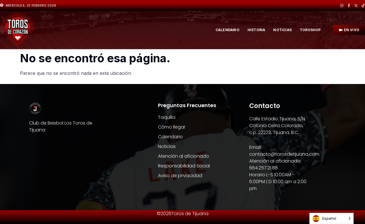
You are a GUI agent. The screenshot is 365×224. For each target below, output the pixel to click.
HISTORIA (256, 30)
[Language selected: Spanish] (331, 218)
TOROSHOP (310, 30)
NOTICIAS (282, 30)
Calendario (228, 30)
